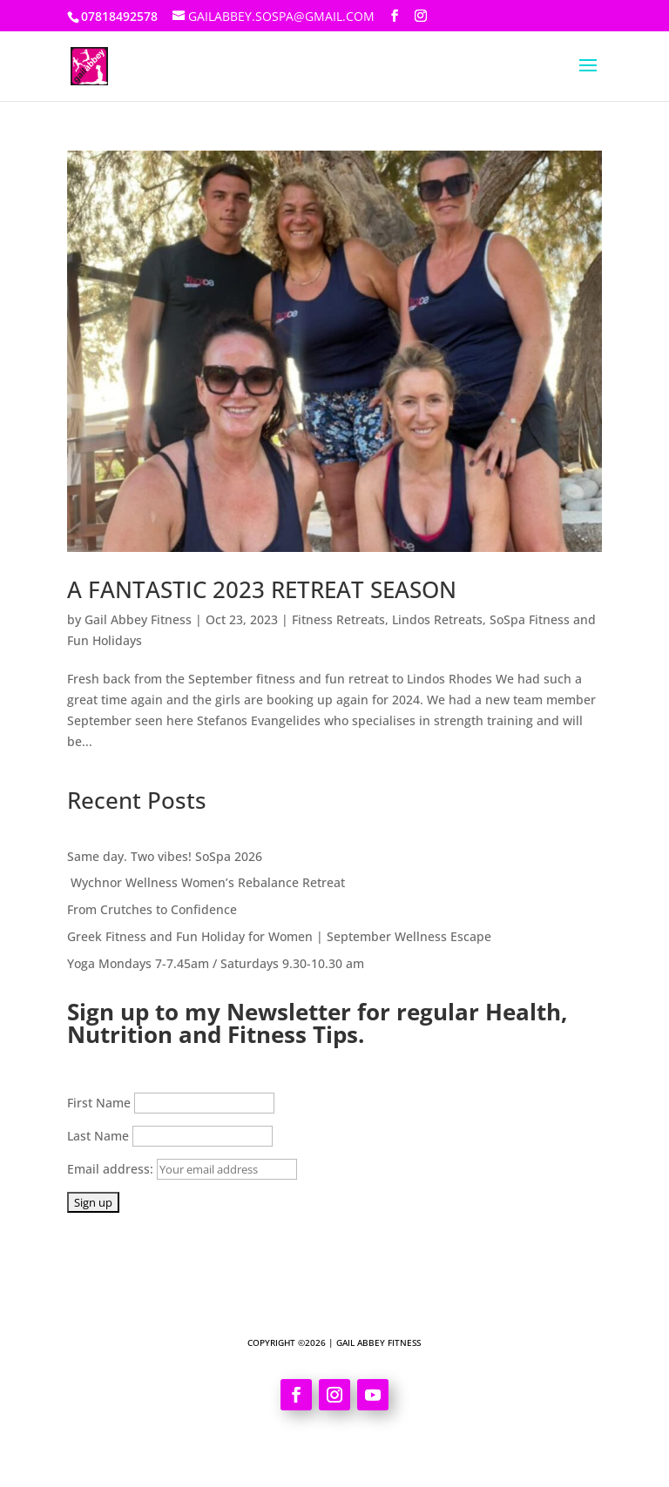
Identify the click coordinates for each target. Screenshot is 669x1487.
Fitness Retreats (338, 619)
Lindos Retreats (437, 619)
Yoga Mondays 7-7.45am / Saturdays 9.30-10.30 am (215, 963)
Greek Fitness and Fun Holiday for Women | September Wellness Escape (279, 936)
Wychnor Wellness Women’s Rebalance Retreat (206, 882)
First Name (99, 1102)
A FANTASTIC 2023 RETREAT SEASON (261, 589)
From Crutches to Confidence (153, 909)
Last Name (98, 1135)
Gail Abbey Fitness (138, 619)
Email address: (182, 1169)
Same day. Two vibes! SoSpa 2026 (164, 856)
